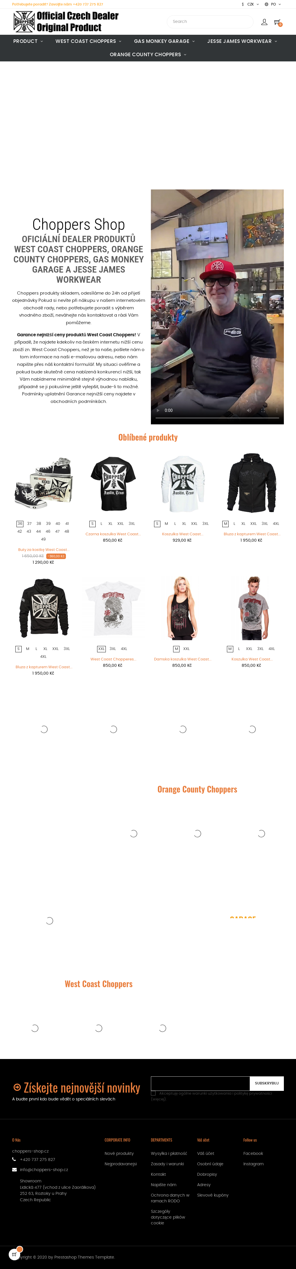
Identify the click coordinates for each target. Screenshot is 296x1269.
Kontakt (158, 1175)
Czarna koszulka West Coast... (113, 534)
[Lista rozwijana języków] (273, 4)
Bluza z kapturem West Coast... (252, 534)
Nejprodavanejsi (121, 1164)
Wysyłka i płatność (169, 1154)
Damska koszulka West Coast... (183, 659)
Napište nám (163, 1185)
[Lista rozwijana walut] (250, 4)
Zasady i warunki (167, 1164)
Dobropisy (207, 1175)
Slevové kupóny (213, 1195)
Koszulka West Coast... (183, 534)
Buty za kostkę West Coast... (43, 550)
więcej (158, 1099)
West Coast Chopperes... (113, 659)
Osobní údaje (210, 1164)
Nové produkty (119, 1154)
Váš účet (205, 1154)
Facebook (253, 1154)
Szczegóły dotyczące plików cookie (168, 1217)
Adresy (204, 1185)
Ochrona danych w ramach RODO (170, 1198)
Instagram (253, 1164)
